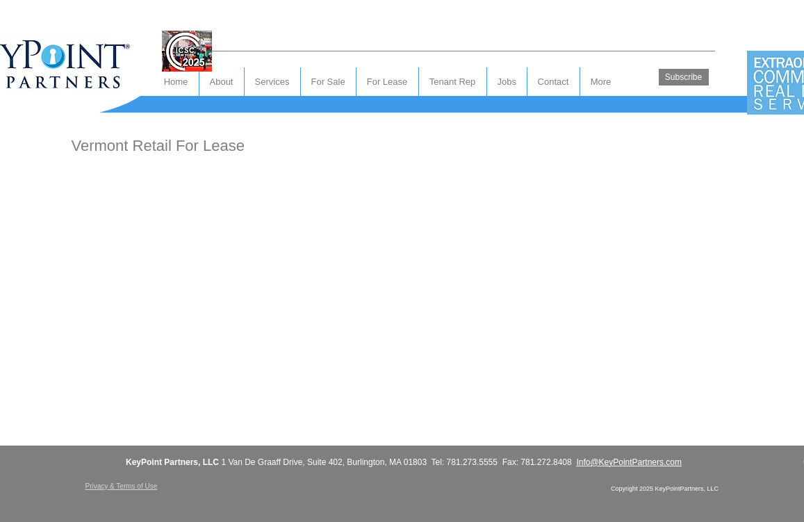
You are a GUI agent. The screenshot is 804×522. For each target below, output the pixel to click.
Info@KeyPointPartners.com (629, 462)
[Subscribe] (684, 77)
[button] (553, 81)
